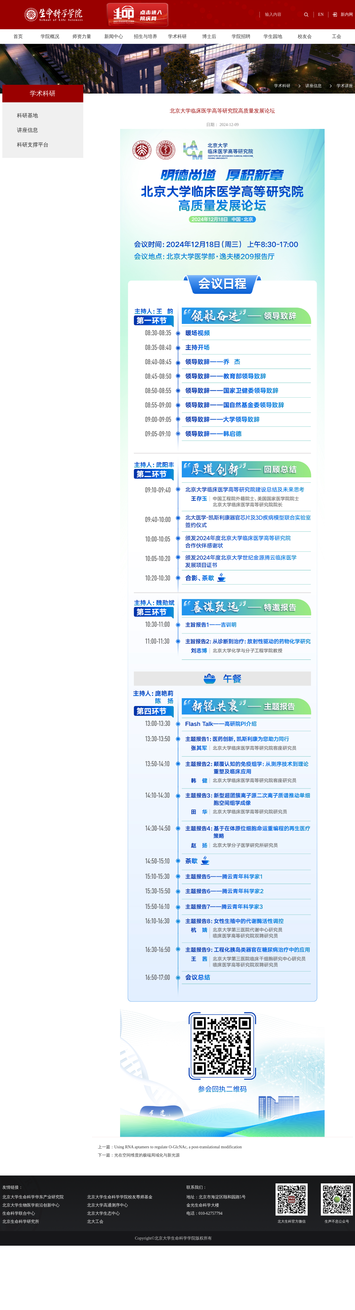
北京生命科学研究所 (20, 1221)
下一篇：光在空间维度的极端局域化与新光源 (139, 1155)
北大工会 (95, 1221)
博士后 (209, 36)
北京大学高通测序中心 (107, 1205)
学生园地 (273, 36)
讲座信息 (313, 86)
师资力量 (81, 36)
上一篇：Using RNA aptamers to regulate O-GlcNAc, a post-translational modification (170, 1147)
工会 (336, 36)
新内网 (347, 14)
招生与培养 (145, 36)
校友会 (305, 36)
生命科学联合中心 (18, 1213)
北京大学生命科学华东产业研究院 (33, 1197)
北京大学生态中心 (103, 1213)
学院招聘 (241, 36)
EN (321, 14)
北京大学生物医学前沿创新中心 (31, 1205)
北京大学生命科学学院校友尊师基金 (120, 1197)
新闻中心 (113, 36)
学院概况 (50, 36)
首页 (18, 36)
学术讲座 (345, 86)
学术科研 (177, 36)
